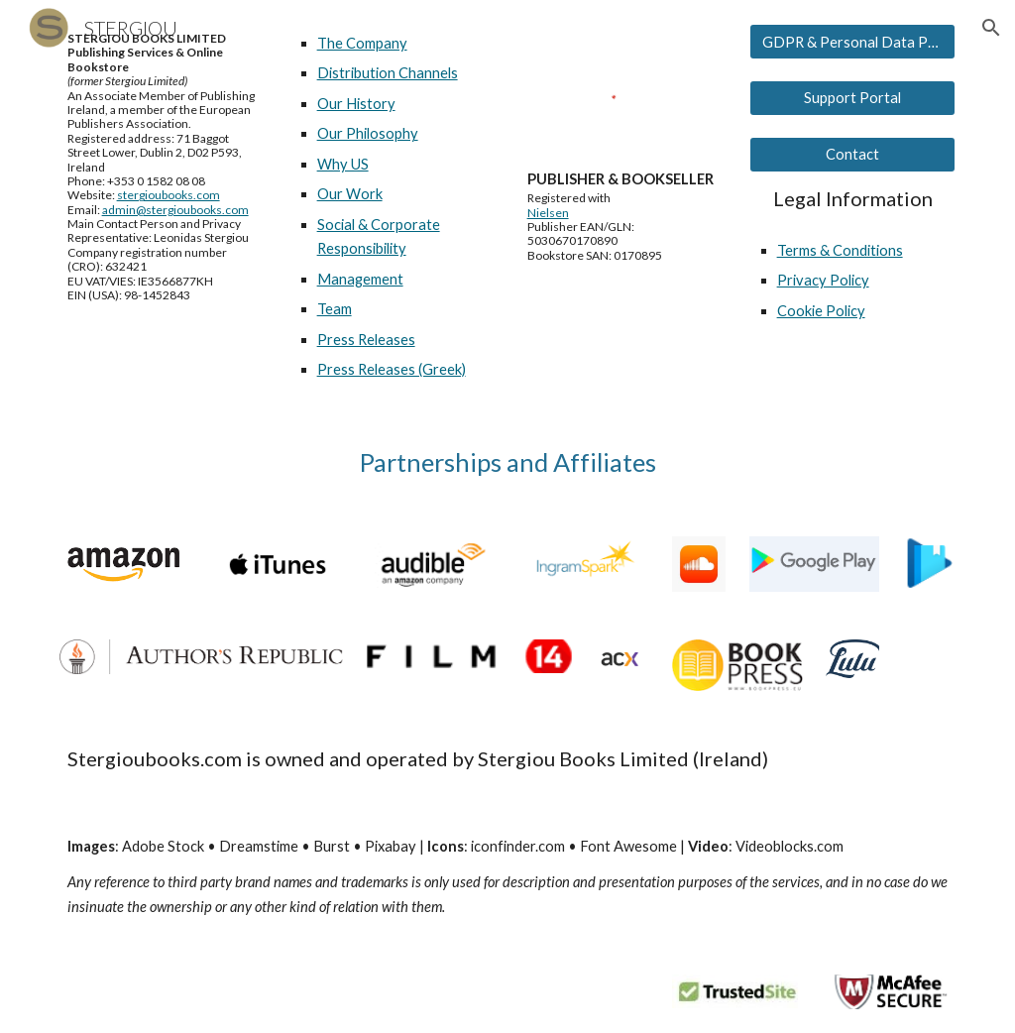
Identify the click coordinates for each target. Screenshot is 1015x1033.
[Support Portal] (853, 98)
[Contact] (853, 154)
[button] (991, 28)
